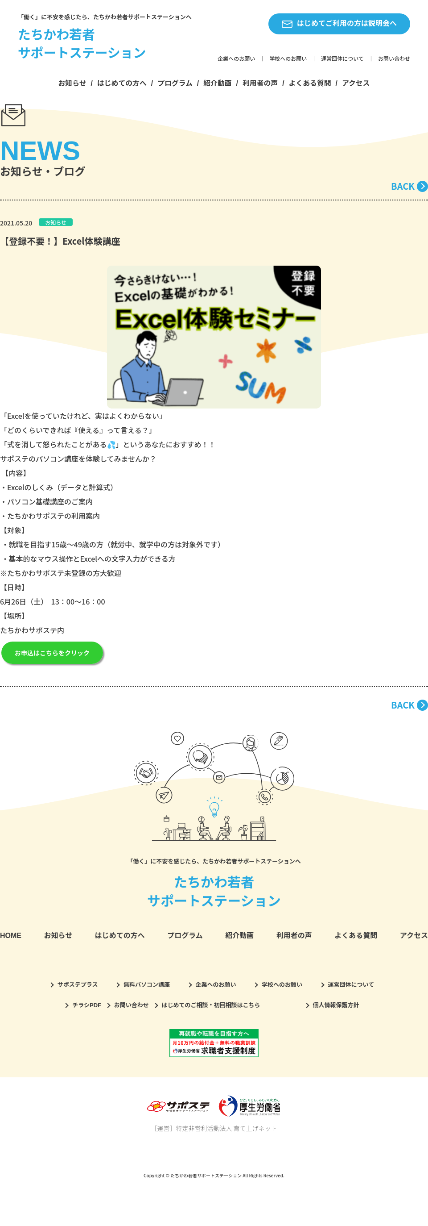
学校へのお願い (288, 59)
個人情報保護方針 (336, 1005)
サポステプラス (78, 984)
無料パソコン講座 (146, 984)
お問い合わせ (394, 59)
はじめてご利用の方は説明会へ (339, 24)
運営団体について (342, 59)
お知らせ (72, 83)
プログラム (175, 83)
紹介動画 (217, 83)
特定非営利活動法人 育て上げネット (226, 1128)
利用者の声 (260, 83)
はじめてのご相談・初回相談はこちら (211, 1005)
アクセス (356, 83)
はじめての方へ (122, 83)
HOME (10, 935)
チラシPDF (86, 1005)
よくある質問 (310, 83)
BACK (403, 185)
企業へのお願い (236, 59)
